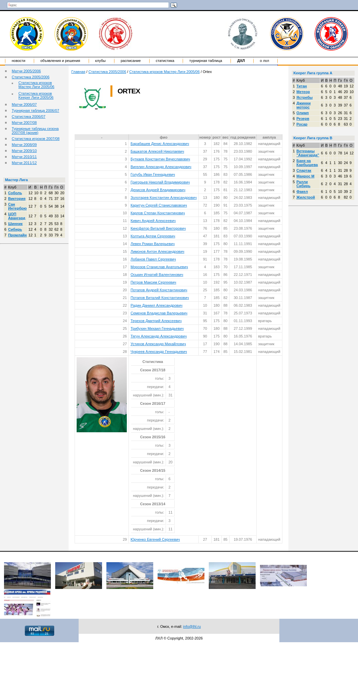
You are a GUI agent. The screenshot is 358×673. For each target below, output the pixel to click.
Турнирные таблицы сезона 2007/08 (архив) (35, 131)
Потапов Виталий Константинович (159, 298)
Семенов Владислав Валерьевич (158, 313)
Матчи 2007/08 (24, 123)
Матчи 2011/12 (24, 163)
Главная (78, 72)
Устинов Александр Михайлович (158, 344)
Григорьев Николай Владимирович (160, 182)
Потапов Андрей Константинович (158, 290)
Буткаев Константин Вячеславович (160, 159)
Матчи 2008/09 (24, 145)
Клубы (100, 61)
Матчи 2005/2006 (26, 71)
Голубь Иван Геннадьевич (152, 174)
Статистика (165, 61)
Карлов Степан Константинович (157, 213)
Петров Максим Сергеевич (153, 282)
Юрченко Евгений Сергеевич (155, 539)
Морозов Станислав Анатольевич (159, 267)
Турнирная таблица (205, 61)
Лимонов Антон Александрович (157, 251)
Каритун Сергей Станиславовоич (158, 205)
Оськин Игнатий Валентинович (156, 275)
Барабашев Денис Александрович (159, 144)
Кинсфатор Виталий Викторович (158, 228)
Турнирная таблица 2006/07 (35, 110)
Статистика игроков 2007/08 (36, 139)
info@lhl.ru (192, 626)
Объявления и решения (60, 61)
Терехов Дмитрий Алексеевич (156, 321)
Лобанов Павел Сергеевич (153, 259)
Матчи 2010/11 (24, 157)
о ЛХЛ (264, 61)
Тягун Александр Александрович (158, 336)
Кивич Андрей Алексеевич (153, 221)
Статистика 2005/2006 (31, 77)
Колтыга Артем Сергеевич (152, 236)
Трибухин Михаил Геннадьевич (157, 328)
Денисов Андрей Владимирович (157, 190)
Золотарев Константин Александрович (163, 198)
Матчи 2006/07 (24, 104)
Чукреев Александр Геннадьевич (158, 352)
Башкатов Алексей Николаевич (157, 151)
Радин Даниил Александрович (156, 305)
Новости (18, 61)
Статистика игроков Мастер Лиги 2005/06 (36, 85)
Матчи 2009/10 (24, 151)
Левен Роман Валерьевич (152, 244)
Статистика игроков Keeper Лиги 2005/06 (36, 95)
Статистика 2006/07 (29, 117)
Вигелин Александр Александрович (160, 167)
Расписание (131, 61)
